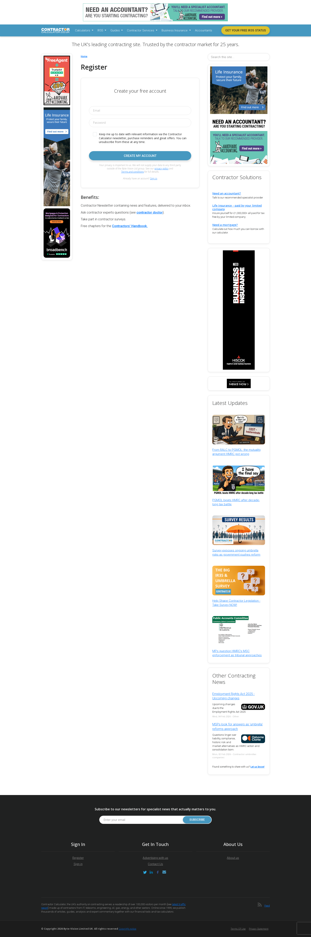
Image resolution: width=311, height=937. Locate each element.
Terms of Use (238, 928)
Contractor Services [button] (141, 30)
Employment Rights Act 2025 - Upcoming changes (233, 696)
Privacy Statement (258, 928)
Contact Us (155, 864)
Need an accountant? (226, 193)
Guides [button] (115, 30)
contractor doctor (149, 212)
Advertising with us (155, 858)
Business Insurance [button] (175, 30)
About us (233, 858)
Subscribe (197, 819)
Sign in (153, 178)
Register (78, 858)
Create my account (140, 156)
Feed (267, 905)
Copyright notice (127, 928)
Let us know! (257, 766)
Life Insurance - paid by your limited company (237, 207)
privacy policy (161, 168)
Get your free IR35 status (245, 30)
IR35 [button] (100, 30)
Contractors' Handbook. (130, 226)
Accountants (203, 30)
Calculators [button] (83, 30)
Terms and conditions (132, 171)
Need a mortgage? (225, 225)
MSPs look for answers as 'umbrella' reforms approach (237, 726)
